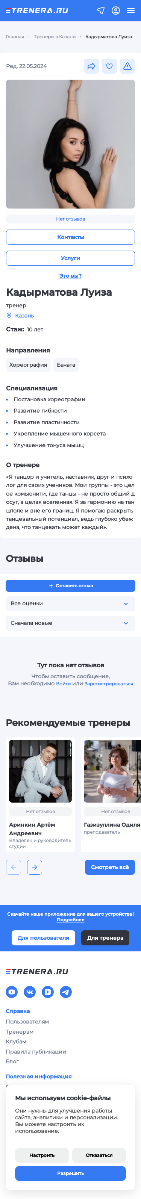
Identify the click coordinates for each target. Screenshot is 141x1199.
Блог (12, 1061)
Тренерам (19, 1031)
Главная (15, 36)
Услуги (70, 258)
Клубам (16, 1041)
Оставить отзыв (70, 586)
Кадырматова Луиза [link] (108, 36)
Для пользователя (43, 937)
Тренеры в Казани (55, 36)
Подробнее (71, 919)
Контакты (70, 237)
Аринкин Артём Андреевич (32, 828)
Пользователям (27, 1021)
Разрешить (70, 1173)
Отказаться (99, 1155)
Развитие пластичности (47, 422)
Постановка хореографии (49, 399)
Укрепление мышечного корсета (60, 433)
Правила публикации (36, 1051)
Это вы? (70, 275)
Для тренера (105, 937)
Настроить (42, 1155)
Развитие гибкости (40, 410)
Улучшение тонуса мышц (49, 445)
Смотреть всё (110, 867)
